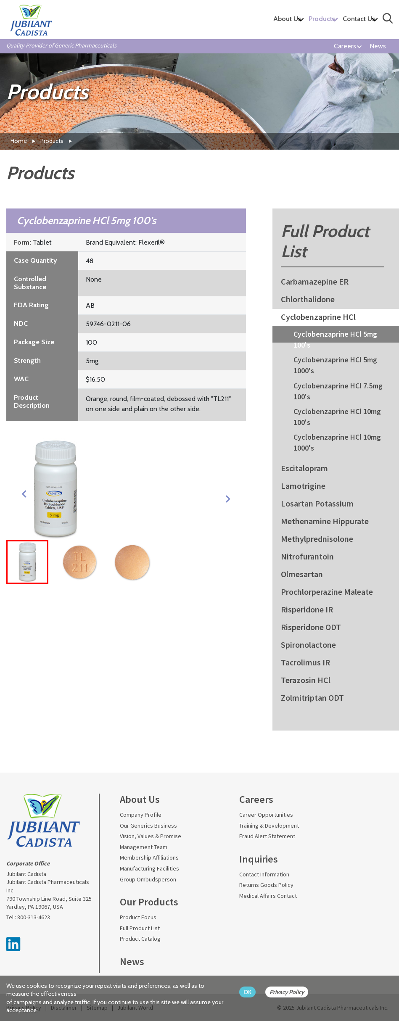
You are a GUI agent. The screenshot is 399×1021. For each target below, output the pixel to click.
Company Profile (140, 814)
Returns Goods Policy (266, 885)
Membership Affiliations (149, 857)
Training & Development (269, 825)
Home (19, 141)
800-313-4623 (33, 917)
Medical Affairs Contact (268, 896)
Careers (345, 46)
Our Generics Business (148, 825)
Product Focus (138, 917)
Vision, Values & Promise (150, 836)
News (378, 46)
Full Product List (140, 928)
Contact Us (359, 19)
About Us (287, 19)
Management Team (143, 847)
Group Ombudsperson (148, 879)
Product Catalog (140, 938)
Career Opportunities (266, 814)
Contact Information (264, 874)
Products (322, 19)
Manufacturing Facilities (149, 868)
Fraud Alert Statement (267, 836)
